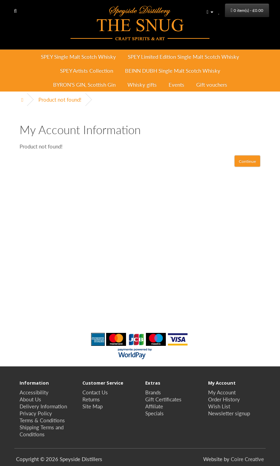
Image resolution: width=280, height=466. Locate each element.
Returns (91, 399)
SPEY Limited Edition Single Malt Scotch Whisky (183, 56)
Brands (153, 392)
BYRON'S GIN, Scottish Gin (84, 84)
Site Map (92, 406)
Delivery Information (43, 406)
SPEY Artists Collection (86, 70)
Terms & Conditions (42, 420)
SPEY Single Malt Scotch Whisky (78, 56)
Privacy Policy (36, 413)
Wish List (219, 406)
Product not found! (59, 99)
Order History (224, 399)
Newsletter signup (229, 413)
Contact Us (95, 392)
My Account (222, 392)
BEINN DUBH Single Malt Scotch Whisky (172, 70)
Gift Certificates (163, 399)
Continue (247, 161)
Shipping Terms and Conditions (42, 430)
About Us (30, 399)
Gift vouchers (211, 84)
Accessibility (34, 392)
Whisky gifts (142, 84)
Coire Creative (247, 459)
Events (176, 84)
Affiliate (154, 406)
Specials (154, 413)
